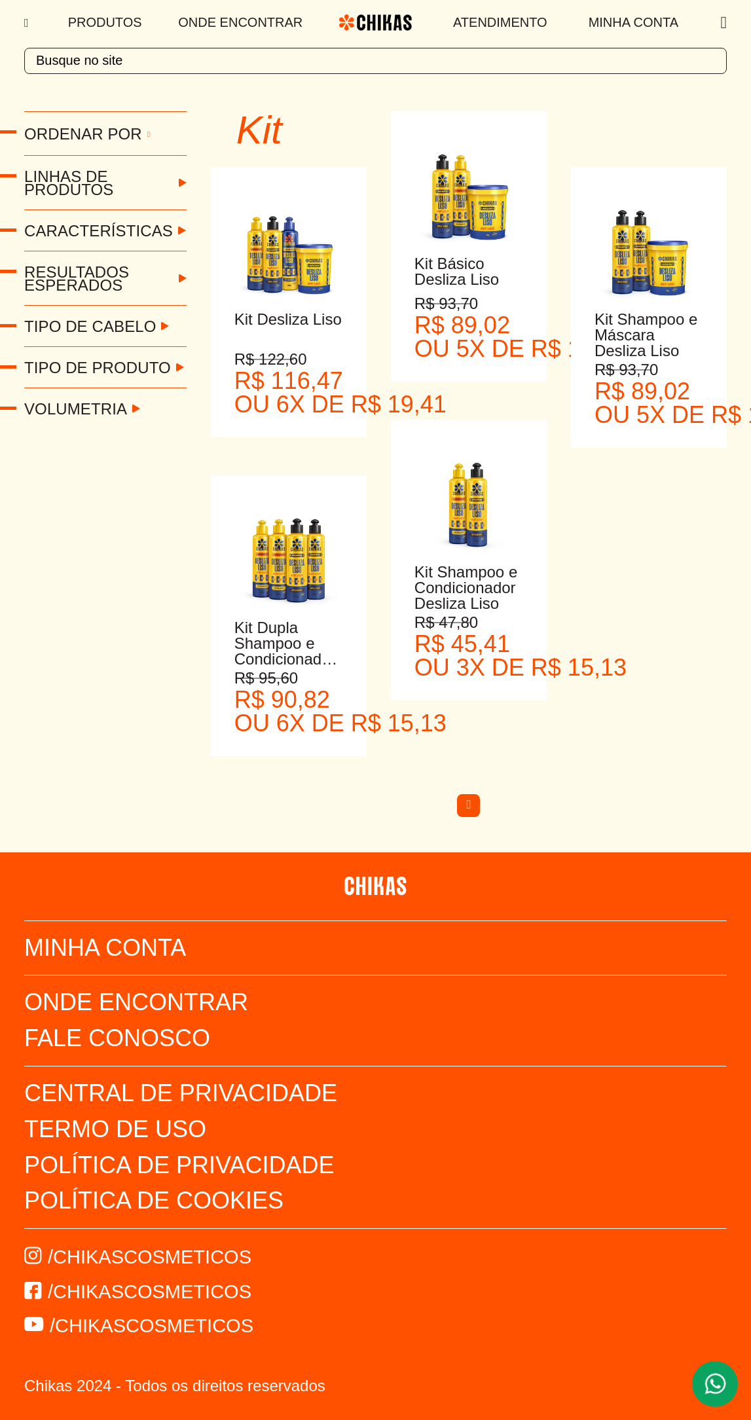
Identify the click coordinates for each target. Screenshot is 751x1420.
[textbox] (375, 61)
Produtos (105, 22)
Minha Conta (633, 22)
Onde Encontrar (240, 22)
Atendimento (500, 22)
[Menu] (27, 22)
